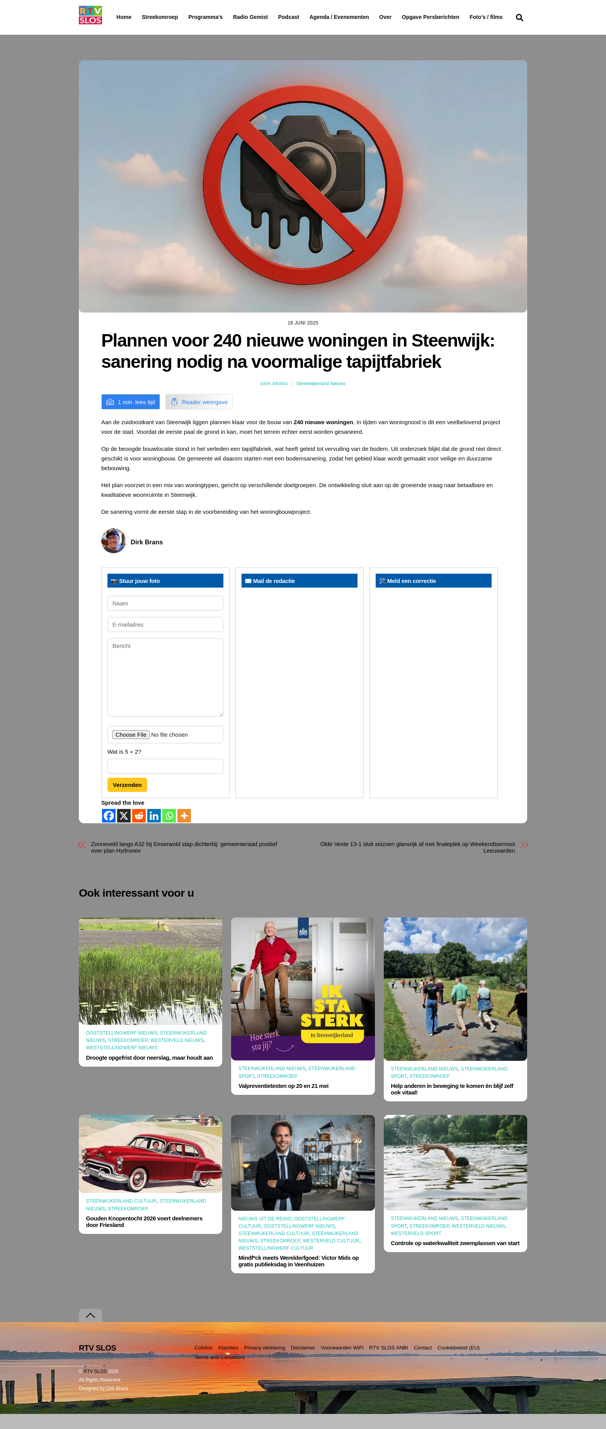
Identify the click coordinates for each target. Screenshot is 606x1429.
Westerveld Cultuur (331, 1256)
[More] (184, 831)
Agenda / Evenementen (359, 17)
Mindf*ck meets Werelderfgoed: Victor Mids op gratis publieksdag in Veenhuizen (298, 1276)
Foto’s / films (134, 32)
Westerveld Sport (416, 1248)
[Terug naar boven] (90, 1330)
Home (117, 17)
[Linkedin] (154, 831)
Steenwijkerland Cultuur (121, 1216)
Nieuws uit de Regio (264, 1233)
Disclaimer (303, 1363)
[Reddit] (139, 831)
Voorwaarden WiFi (342, 1363)
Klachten (228, 1363)
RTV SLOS (95, 1386)
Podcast (308, 17)
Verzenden (127, 800)
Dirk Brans (274, 398)
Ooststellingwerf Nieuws (121, 1048)
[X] (124, 831)
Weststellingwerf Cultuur (275, 1263)
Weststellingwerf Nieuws (122, 1062)
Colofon (203, 1363)
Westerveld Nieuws (177, 1055)
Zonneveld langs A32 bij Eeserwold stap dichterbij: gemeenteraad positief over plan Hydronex (184, 862)
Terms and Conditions (219, 1372)
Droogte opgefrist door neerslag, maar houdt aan (149, 1072)
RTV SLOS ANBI (388, 1363)
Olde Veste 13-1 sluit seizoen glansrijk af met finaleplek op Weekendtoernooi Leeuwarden (417, 862)
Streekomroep (161, 17)
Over (405, 17)
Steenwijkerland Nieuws (321, 398)
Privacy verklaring (264, 1363)
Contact (423, 1363)
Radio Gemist (270, 17)
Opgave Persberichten (458, 17)
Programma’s (220, 17)
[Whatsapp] (169, 831)
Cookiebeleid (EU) (458, 1363)
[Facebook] (109, 831)
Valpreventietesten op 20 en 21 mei (283, 1100)
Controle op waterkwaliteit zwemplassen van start (455, 1258)
